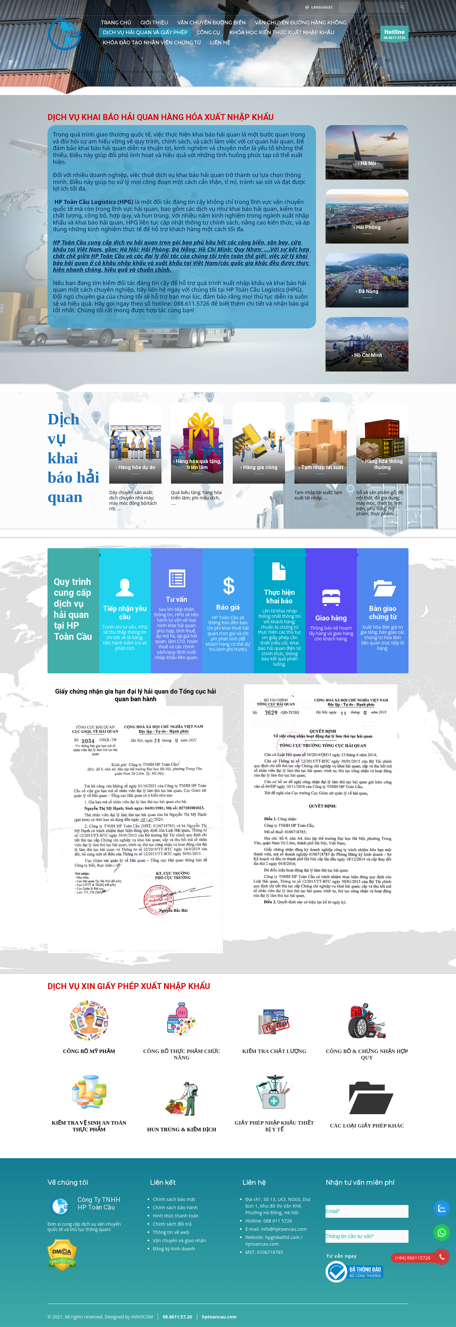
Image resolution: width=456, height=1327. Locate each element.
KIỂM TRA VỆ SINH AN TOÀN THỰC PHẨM (89, 1126)
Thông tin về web (171, 1232)
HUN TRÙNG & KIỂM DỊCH (181, 1130)
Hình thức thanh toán (176, 1216)
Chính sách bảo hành (175, 1207)
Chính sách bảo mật (174, 1199)
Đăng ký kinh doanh (174, 1249)
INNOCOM (142, 1317)
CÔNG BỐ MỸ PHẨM (89, 1051)
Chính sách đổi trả (172, 1224)
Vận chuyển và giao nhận (179, 1240)
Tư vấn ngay (341, 1256)
